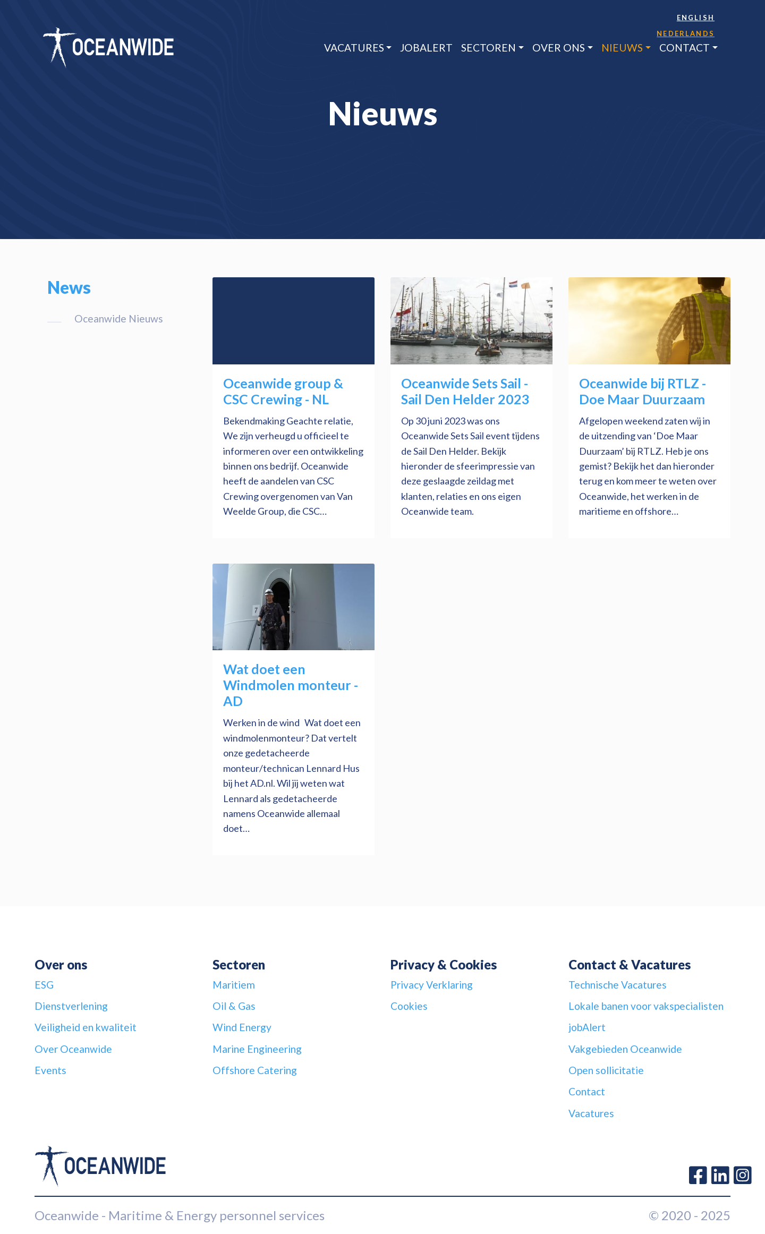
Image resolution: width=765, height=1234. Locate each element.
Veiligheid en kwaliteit (86, 1027)
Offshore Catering (254, 1070)
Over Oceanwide (73, 1049)
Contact (684, 47)
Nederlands (686, 33)
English (696, 17)
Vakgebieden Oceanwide (625, 1049)
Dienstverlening (71, 1006)
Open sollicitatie (606, 1070)
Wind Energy (241, 1027)
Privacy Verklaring (431, 984)
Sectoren (488, 47)
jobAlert (426, 47)
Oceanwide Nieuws (118, 318)
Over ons (558, 47)
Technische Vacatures (617, 984)
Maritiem (233, 984)
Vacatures (354, 47)
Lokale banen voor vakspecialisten (646, 1006)
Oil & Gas (234, 1006)
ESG (44, 984)
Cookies (409, 1006)
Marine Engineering (257, 1049)
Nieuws (622, 47)
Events (50, 1070)
